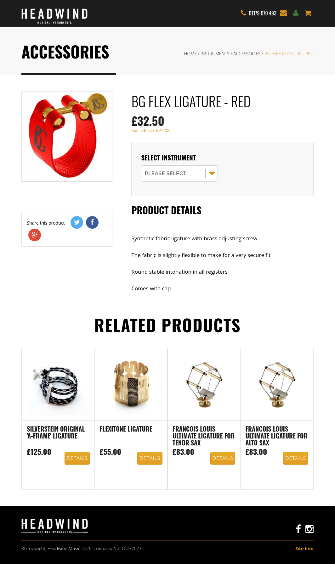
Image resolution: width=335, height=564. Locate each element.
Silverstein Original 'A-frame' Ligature (56, 432)
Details (77, 458)
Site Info (304, 548)
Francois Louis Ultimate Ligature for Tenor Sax (204, 436)
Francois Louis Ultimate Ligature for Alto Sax (276, 436)
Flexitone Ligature (126, 429)
